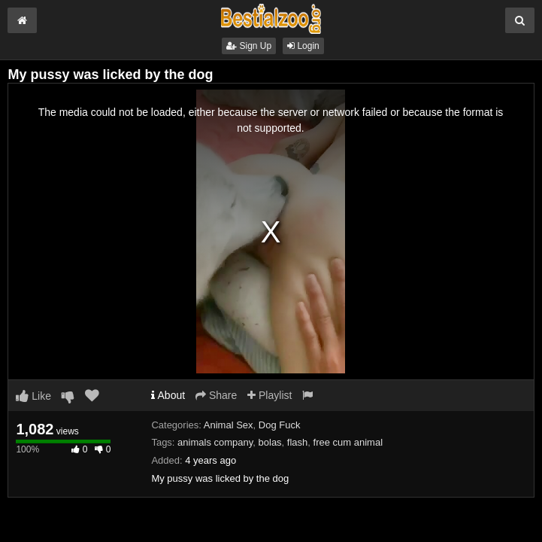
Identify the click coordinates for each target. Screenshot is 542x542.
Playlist (269, 395)
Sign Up (248, 46)
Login (303, 46)
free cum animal (348, 442)
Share (216, 395)
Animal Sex (228, 425)
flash (297, 442)
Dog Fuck (280, 425)
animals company (215, 442)
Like (33, 396)
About (168, 395)
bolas (270, 442)
